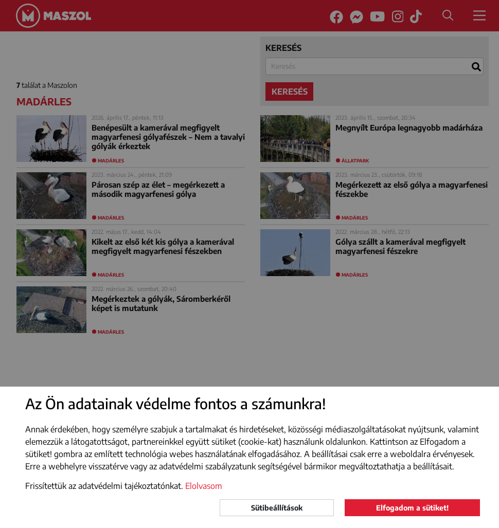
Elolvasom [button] (203, 486)
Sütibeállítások (276, 507)
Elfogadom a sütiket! (412, 507)
